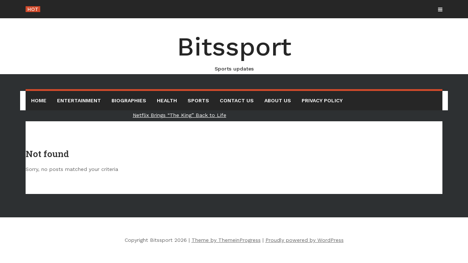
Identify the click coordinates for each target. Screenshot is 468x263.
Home (38, 100)
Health (167, 100)
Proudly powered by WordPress (304, 240)
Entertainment (79, 100)
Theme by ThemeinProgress (226, 240)
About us (277, 100)
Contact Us (237, 100)
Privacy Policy (322, 100)
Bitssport (234, 52)
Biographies (129, 100)
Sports (198, 100)
